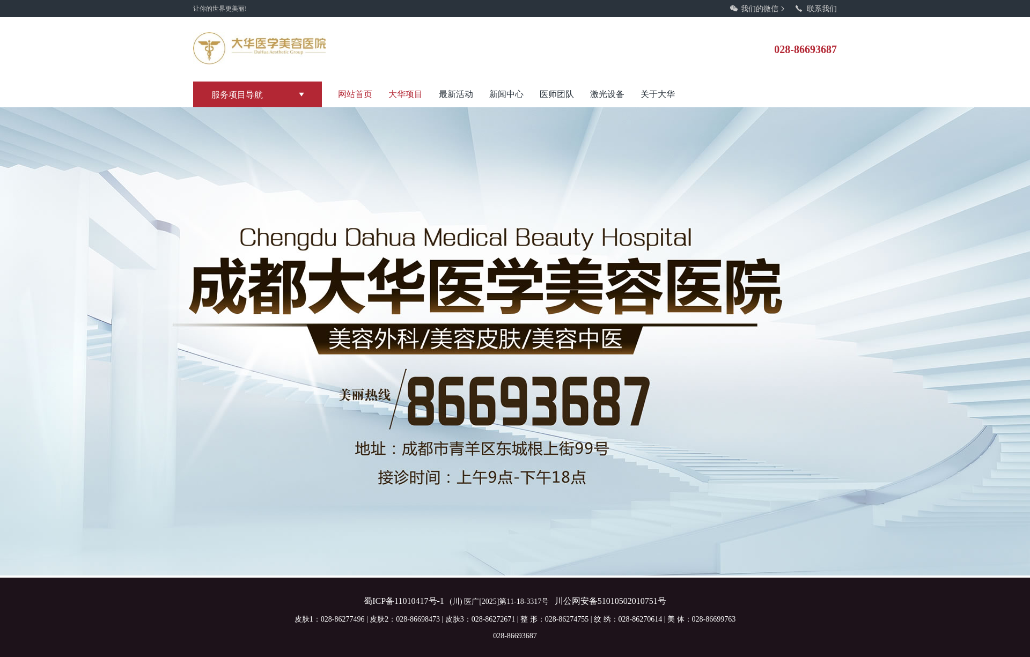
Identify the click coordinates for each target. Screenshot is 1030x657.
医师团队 (557, 94)
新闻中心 (506, 94)
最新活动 (456, 94)
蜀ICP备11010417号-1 (404, 601)
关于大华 (658, 94)
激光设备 (607, 94)
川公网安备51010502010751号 (610, 601)
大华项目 (405, 94)
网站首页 (355, 94)
